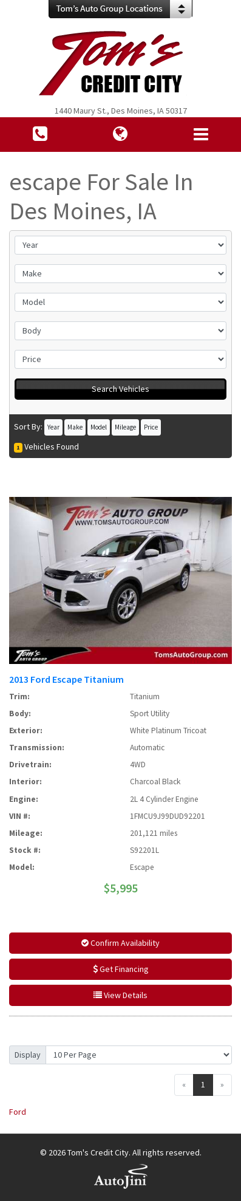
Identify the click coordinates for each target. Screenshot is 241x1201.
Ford (17, 1111)
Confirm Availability (120, 942)
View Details (120, 995)
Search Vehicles (120, 388)
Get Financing (121, 968)
